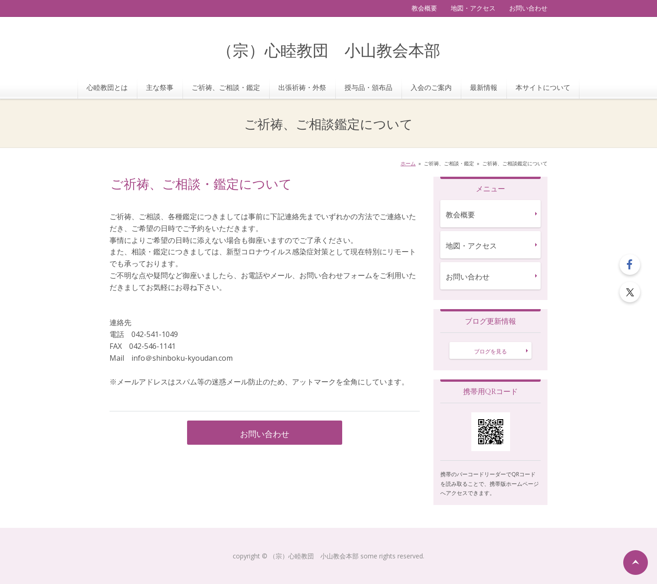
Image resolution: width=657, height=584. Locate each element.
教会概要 (424, 8)
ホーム (408, 163)
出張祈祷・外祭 (302, 87)
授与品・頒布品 (368, 87)
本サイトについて (543, 87)
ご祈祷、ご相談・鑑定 (226, 87)
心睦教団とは (107, 87)
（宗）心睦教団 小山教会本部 (328, 51)
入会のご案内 (431, 87)
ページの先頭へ (635, 562)
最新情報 (483, 87)
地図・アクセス (473, 8)
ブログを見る (490, 351)
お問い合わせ (528, 8)
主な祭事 (159, 87)
